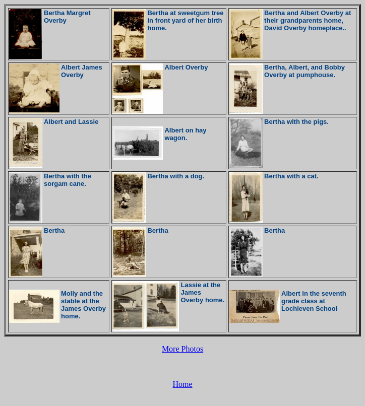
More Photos (182, 349)
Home (182, 384)
